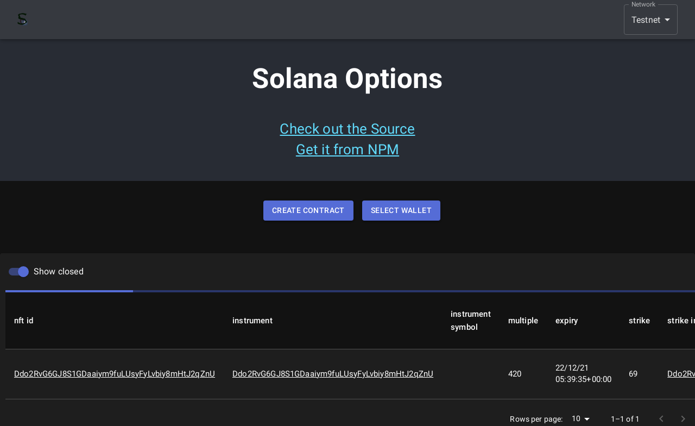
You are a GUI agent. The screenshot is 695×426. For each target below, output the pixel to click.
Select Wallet (401, 211)
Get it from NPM (347, 149)
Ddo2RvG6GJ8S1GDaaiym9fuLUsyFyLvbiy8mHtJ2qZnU (114, 374)
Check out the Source (347, 129)
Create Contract (308, 211)
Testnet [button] (645, 20)
